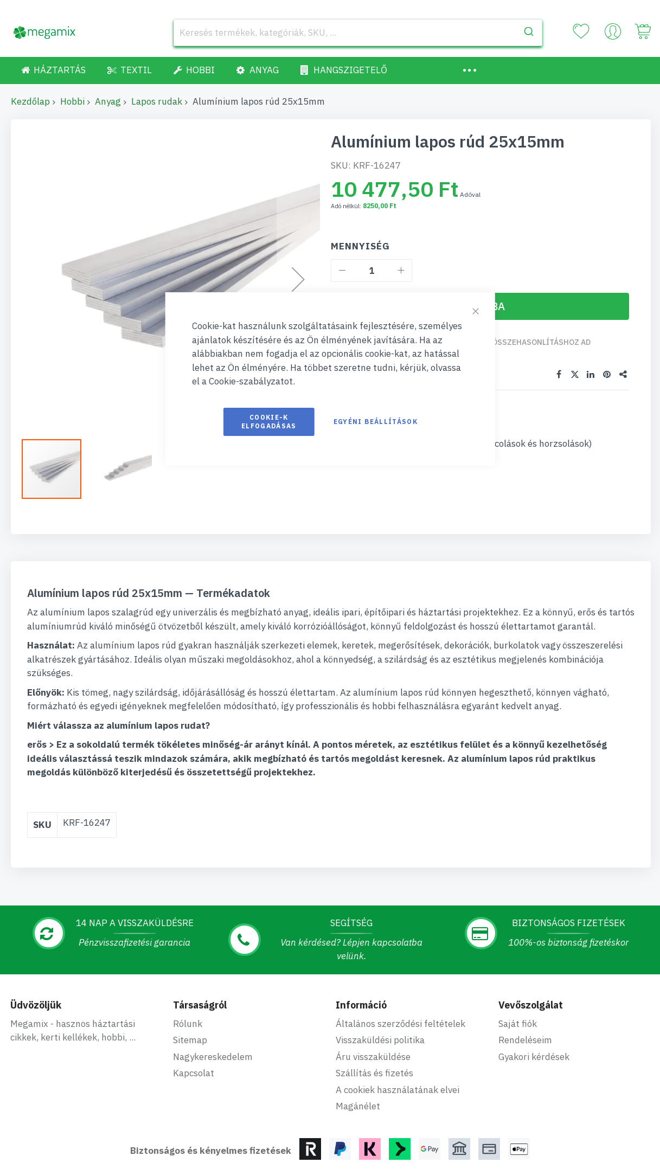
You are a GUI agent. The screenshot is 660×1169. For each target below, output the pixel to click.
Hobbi (72, 101)
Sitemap (190, 978)
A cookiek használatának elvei (397, 1028)
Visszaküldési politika (380, 978)
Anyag (108, 101)
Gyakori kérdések (533, 995)
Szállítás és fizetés (374, 1011)
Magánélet (358, 1044)
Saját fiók (517, 962)
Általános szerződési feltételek (400, 962)
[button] (57, 469)
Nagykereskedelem (213, 995)
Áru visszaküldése (373, 995)
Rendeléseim (525, 978)
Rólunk (187, 962)
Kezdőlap (30, 101)
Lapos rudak (156, 101)
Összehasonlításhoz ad (542, 342)
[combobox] (358, 32)
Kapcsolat (193, 1011)
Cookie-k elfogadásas (269, 421)
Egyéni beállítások (376, 422)
